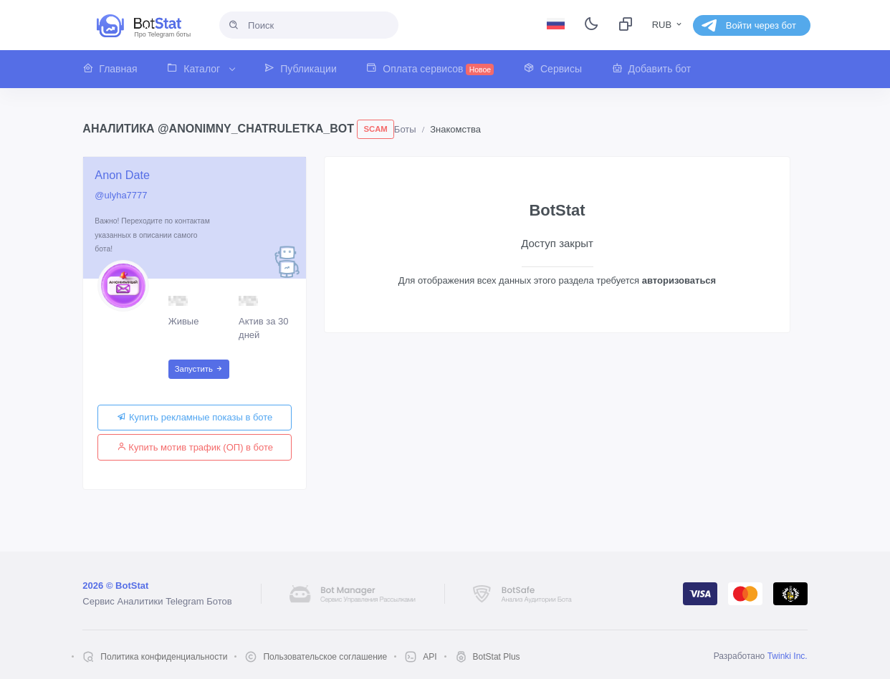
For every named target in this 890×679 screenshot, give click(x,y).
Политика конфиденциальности (163, 657)
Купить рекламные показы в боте (194, 417)
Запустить (199, 369)
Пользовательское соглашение (325, 657)
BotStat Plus (496, 657)
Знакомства (455, 129)
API (429, 657)
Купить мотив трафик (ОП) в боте (195, 447)
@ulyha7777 (121, 195)
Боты (405, 129)
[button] (117, 69)
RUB (668, 24)
